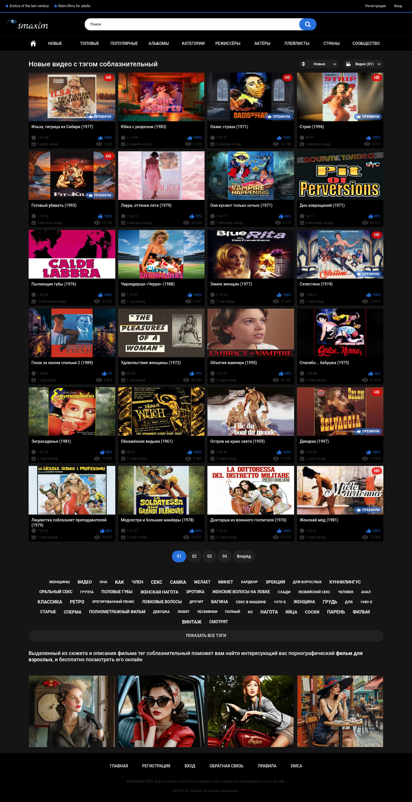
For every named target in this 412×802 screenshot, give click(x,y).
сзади (284, 592)
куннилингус (345, 582)
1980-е (366, 602)
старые (48, 612)
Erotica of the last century (29, 6)
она (103, 582)
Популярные (124, 43)
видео (85, 582)
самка (178, 582)
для (349, 602)
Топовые (89, 43)
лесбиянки (207, 612)
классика (50, 602)
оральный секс (55, 591)
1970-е (280, 602)
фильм (361, 612)
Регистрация (375, 6)
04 (224, 556)
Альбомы (158, 43)
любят (183, 612)
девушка (161, 612)
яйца (291, 612)
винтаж (191, 622)
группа (87, 592)
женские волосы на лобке (241, 591)
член (137, 582)
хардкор (249, 582)
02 (194, 556)
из (250, 612)
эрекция (275, 582)
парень (336, 612)
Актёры (262, 43)
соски (312, 612)
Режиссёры (227, 43)
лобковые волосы (162, 601)
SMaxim (196, 791)
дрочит (196, 602)
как (119, 582)
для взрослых (307, 582)
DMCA (296, 766)
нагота (269, 612)
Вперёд (244, 556)
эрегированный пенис (113, 602)
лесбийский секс (314, 592)
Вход (398, 6)
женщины (59, 582)
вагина (219, 601)
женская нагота (159, 592)
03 (209, 556)
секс (157, 582)
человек (345, 592)
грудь (330, 602)
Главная (33, 43)
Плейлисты (296, 43)
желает (202, 582)
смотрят (218, 622)
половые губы (116, 591)
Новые (55, 43)
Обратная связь (226, 766)
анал (366, 592)
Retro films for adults (74, 6)
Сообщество (366, 43)
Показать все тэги (206, 635)
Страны (331, 43)
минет (225, 582)
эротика (195, 591)
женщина (304, 601)
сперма (73, 612)
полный (232, 612)
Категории (193, 43)
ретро (77, 602)
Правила (267, 766)
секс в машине (251, 602)
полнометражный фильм (117, 612)
